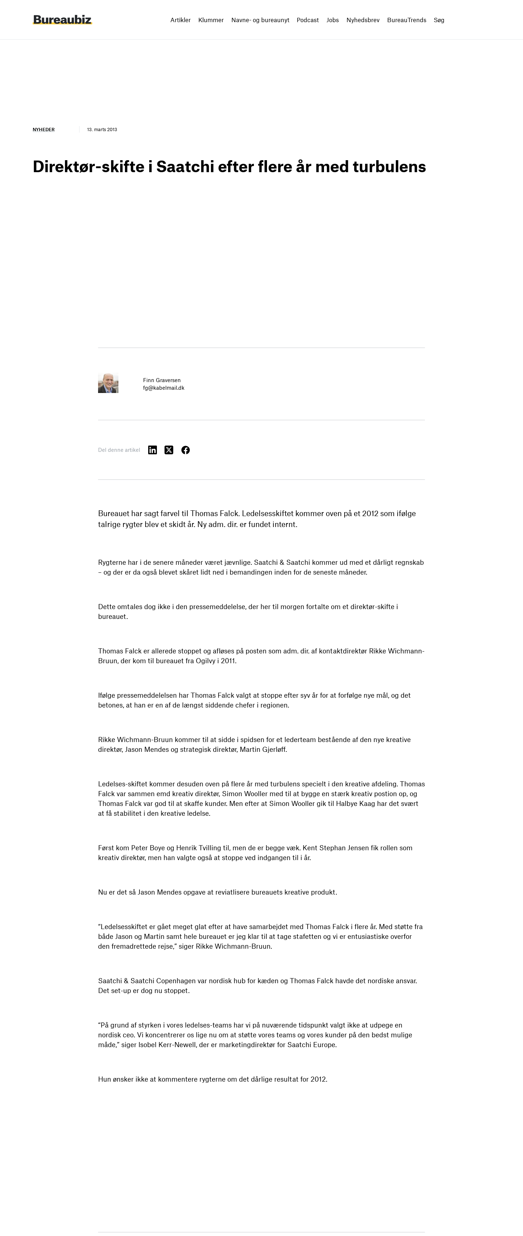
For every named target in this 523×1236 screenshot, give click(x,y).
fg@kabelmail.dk (164, 387)
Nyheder (43, 129)
